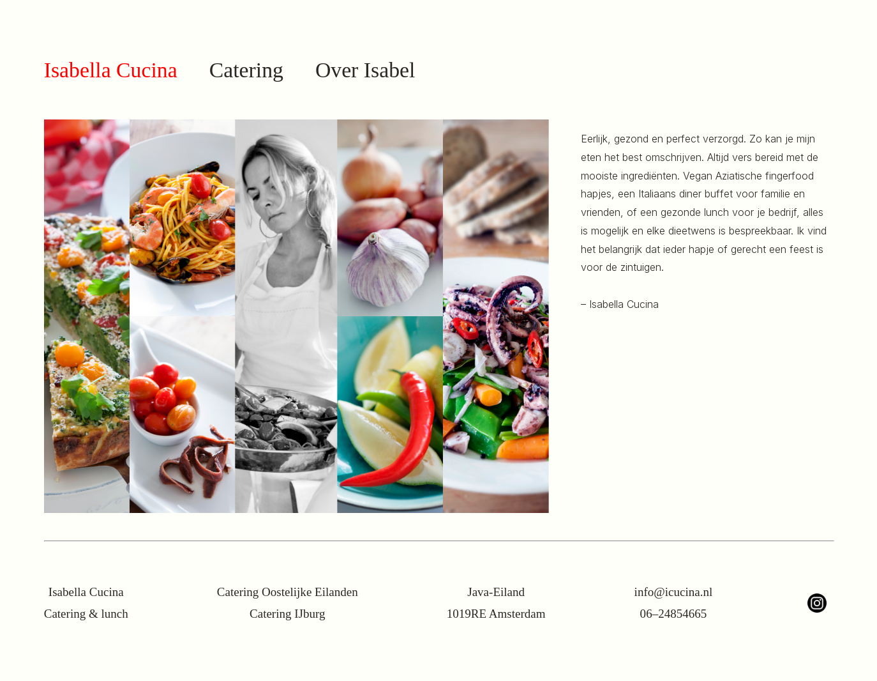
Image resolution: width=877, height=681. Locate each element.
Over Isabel (365, 70)
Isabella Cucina (110, 70)
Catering (246, 70)
